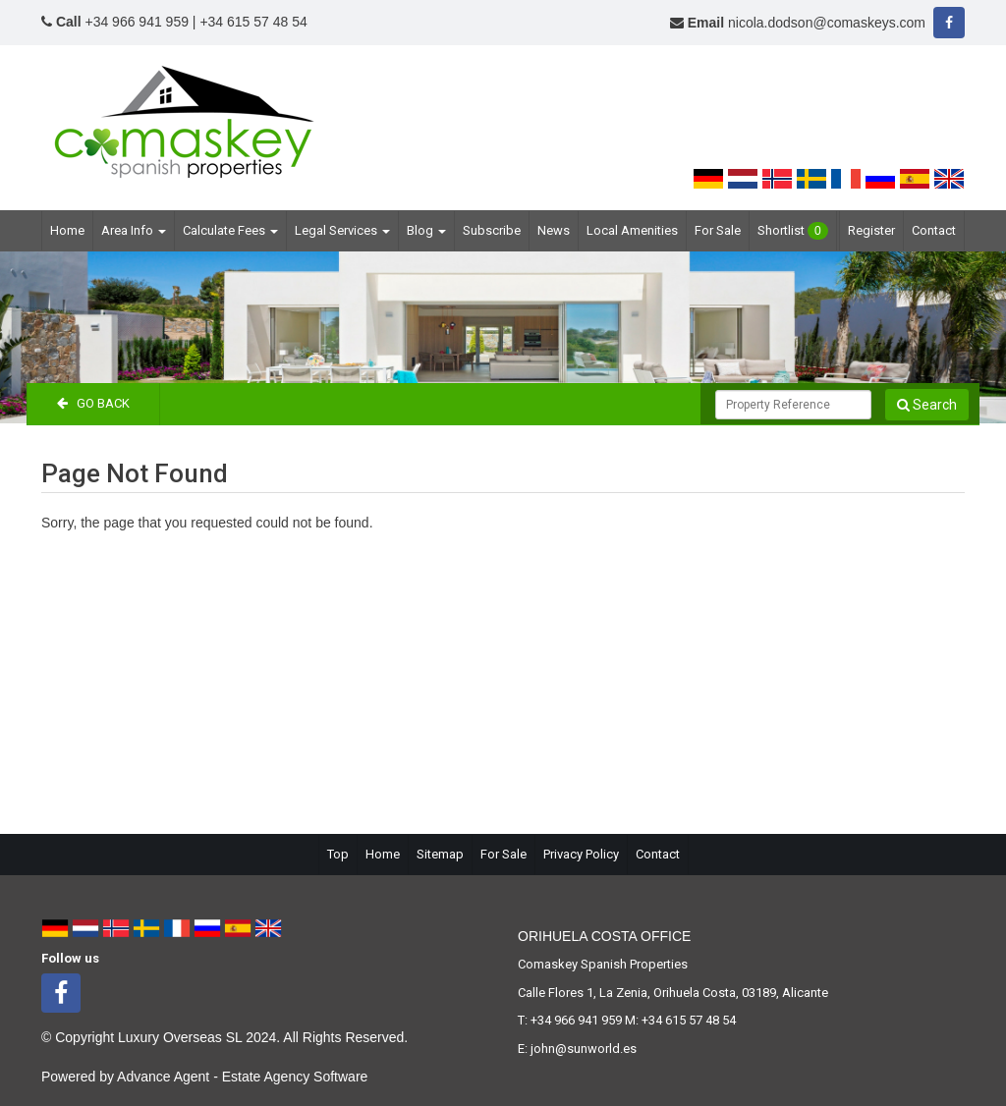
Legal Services (342, 230)
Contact (934, 230)
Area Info (133, 230)
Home (67, 230)
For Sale (718, 230)
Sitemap (440, 854)
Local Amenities (632, 230)
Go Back (93, 403)
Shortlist (792, 231)
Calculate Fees (230, 230)
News (553, 230)
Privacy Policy (581, 854)
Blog (426, 230)
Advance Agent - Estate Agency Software (242, 1076)
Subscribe (492, 230)
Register (871, 230)
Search (927, 405)
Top (338, 854)
